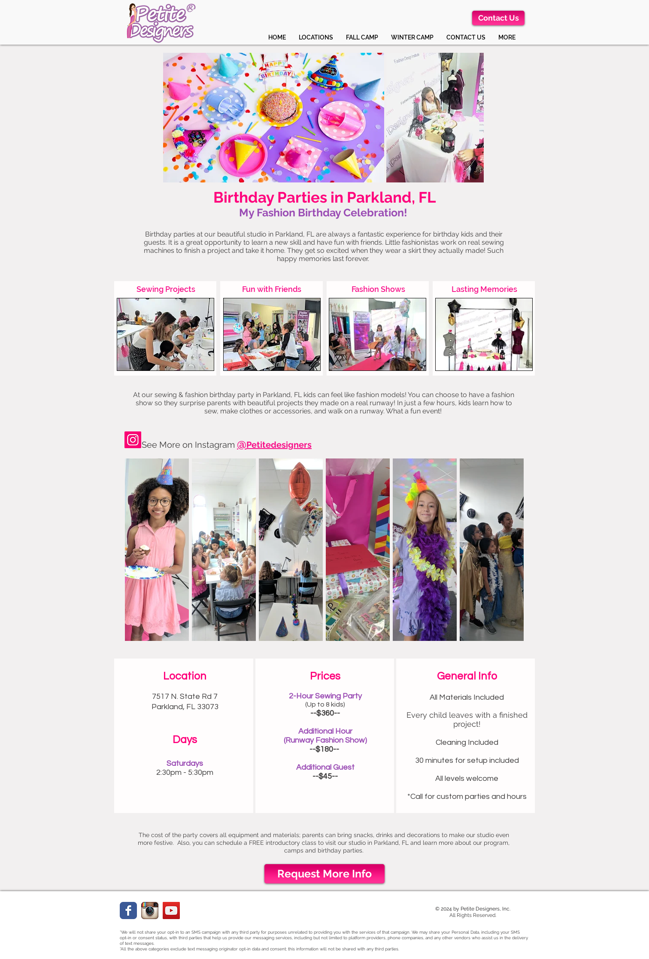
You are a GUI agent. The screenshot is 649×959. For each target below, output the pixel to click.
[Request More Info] (324, 873)
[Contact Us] (498, 18)
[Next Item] (513, 549)
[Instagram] (132, 439)
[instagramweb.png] (149, 910)
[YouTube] (171, 910)
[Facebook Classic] (128, 910)
